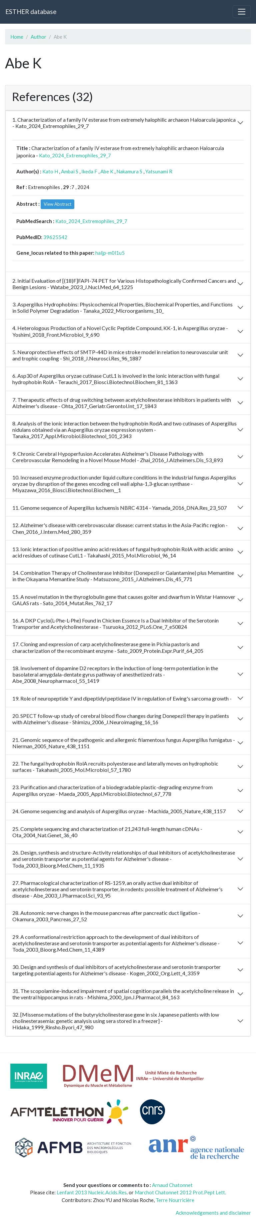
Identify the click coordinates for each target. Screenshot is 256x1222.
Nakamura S (129, 171)
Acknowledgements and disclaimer (213, 1213)
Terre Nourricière (175, 1200)
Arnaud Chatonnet (172, 1185)
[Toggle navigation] (242, 11)
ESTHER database (30, 11)
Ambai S (69, 171)
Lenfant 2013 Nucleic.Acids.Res (92, 1192)
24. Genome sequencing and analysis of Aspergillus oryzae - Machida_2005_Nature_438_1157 (119, 811)
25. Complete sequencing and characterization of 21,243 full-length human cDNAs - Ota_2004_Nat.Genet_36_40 (107, 832)
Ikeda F (89, 171)
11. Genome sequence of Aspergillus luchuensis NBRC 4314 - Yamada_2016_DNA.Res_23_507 (119, 507)
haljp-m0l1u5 (110, 253)
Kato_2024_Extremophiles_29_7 (75, 155)
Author (38, 37)
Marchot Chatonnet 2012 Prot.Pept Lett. (180, 1192)
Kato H (50, 171)
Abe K (106, 171)
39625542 (55, 237)
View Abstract (57, 204)
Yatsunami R (158, 171)
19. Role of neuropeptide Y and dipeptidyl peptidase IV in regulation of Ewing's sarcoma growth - (122, 698)
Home (16, 37)
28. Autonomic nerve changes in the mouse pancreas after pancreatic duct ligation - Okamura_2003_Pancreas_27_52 (106, 916)
